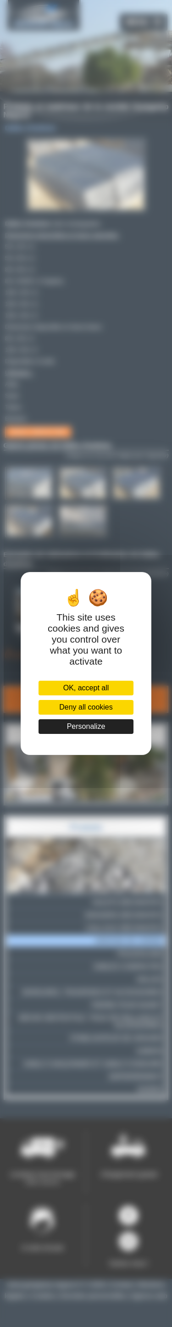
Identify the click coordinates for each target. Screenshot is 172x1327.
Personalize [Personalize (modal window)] (86, 726)
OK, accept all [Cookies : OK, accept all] (86, 688)
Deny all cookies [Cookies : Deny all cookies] (86, 707)
